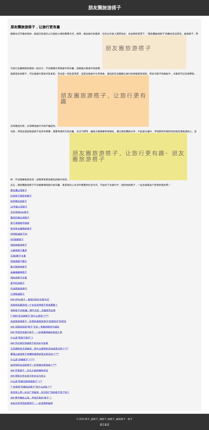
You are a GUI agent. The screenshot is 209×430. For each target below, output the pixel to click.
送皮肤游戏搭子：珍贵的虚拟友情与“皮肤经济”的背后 (38, 321)
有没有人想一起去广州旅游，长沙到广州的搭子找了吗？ (39, 392)
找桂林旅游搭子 (18, 245)
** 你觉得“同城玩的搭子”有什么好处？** (31, 387)
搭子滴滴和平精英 (19, 223)
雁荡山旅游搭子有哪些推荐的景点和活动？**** (34, 354)
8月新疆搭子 (17, 239)
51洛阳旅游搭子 (18, 288)
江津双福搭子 (17, 294)
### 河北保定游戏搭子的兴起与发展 (29, 343)
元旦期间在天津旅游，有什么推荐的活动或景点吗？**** (39, 348)
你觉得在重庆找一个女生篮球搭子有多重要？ (34, 305)
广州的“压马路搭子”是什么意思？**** (29, 316)
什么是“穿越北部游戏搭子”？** (26, 381)
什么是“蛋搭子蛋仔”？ (21, 337)
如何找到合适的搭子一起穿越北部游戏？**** (33, 365)
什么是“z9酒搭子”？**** (22, 359)
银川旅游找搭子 (18, 267)
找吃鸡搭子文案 (18, 277)
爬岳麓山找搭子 (18, 190)
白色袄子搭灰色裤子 (21, 196)
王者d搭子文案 (18, 256)
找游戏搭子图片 (18, 261)
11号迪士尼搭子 (18, 206)
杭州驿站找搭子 (18, 201)
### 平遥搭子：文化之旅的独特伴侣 (29, 370)
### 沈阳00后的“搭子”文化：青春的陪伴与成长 (34, 327)
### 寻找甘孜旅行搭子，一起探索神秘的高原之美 (36, 332)
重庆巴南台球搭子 (19, 217)
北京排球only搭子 (19, 212)
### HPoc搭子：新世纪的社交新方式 (29, 299)
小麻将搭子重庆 (18, 250)
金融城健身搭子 (18, 272)
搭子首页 (104, 424)
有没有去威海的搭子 (21, 228)
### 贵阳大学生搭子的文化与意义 (28, 376)
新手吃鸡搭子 (17, 283)
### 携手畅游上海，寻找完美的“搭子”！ (31, 398)
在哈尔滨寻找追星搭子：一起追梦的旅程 (31, 403)
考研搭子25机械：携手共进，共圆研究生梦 (33, 310)
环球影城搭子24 (18, 234)
